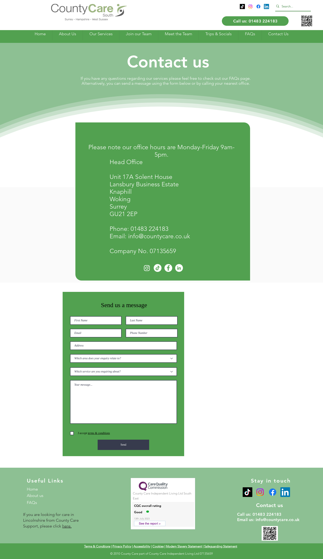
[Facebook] (258, 6)
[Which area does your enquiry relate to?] (123, 358)
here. (66, 526)
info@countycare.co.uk (159, 236)
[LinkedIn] (266, 6)
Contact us (269, 505)
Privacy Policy (121, 546)
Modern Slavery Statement (184, 546)
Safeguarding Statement (220, 546)
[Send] (123, 445)
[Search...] (292, 6)
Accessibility (141, 546)
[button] (67, 33)
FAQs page (239, 78)
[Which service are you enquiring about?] (123, 371)
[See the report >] (149, 523)
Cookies (158, 546)
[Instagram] (250, 6)
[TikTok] (242, 6)
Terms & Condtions (97, 546)
